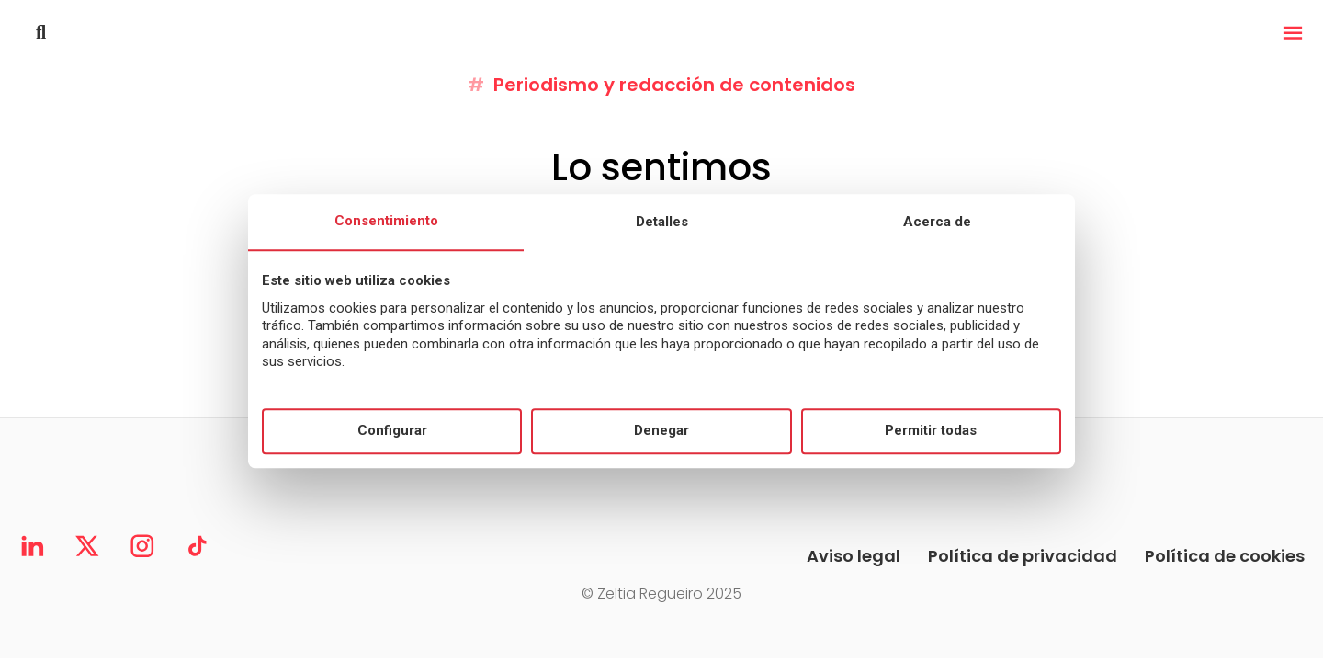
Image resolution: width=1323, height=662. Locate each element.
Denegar (661, 431)
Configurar (392, 431)
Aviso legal (853, 555)
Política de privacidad (1022, 555)
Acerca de (937, 221)
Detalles (662, 221)
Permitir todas (931, 431)
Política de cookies (1225, 555)
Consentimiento (386, 220)
